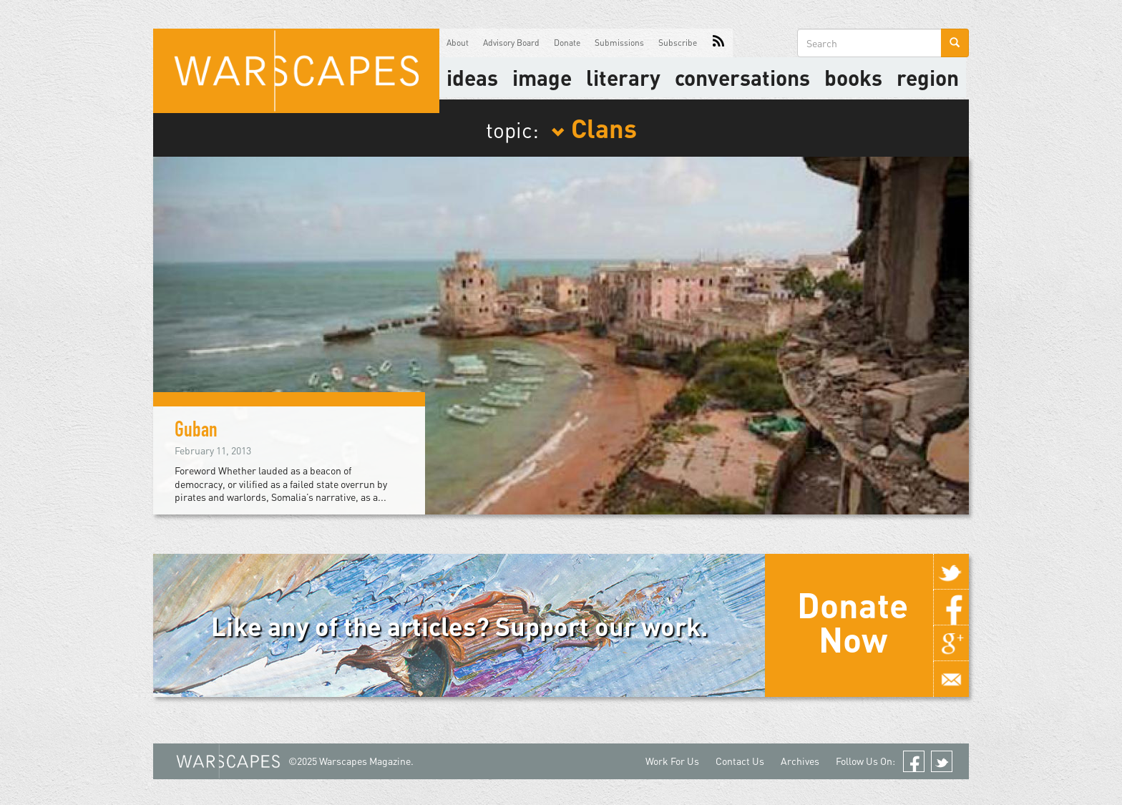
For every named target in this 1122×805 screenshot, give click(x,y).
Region (928, 77)
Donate (567, 42)
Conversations (742, 77)
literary (623, 77)
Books (853, 77)
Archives (800, 761)
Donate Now (852, 621)
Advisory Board (511, 42)
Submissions (619, 42)
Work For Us (672, 761)
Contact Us (740, 761)
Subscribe (677, 42)
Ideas (472, 77)
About (458, 42)
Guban (196, 432)
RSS (718, 43)
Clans (594, 127)
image (542, 77)
